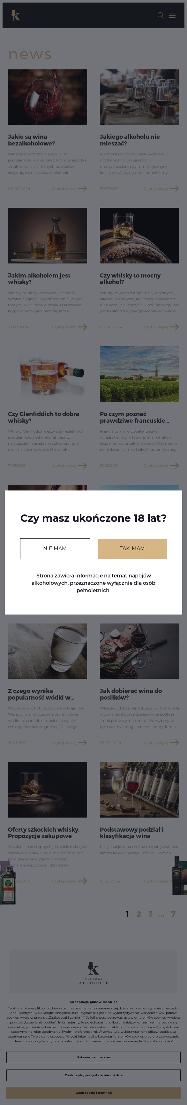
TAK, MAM (132, 548)
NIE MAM (55, 548)
